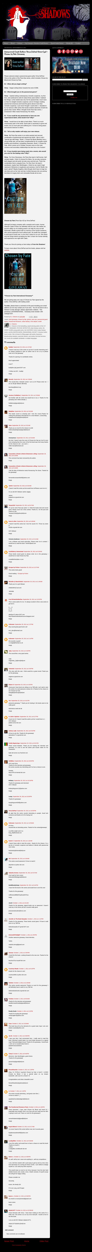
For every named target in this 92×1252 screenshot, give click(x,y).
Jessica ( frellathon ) (15, 395)
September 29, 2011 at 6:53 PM (26, 731)
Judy (10, 651)
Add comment (9, 1230)
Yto (10, 700)
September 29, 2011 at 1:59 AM (23, 379)
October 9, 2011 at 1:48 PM (37, 1107)
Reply (10, 374)
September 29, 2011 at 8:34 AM (22, 485)
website (6, 250)
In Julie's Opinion (14, 716)
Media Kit (69, 43)
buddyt (11, 347)
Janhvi (11, 485)
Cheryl (11, 1053)
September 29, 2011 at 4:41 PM (20, 700)
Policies (19, 43)
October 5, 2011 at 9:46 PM (21, 1053)
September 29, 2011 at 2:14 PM (24, 638)
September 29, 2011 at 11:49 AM (33, 581)
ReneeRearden (13, 1069)
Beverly (11, 379)
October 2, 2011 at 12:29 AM (22, 982)
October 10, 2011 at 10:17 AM (25, 1126)
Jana (10, 425)
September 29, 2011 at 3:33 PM (21, 651)
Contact (78, 43)
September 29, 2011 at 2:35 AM (31, 395)
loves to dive (12, 521)
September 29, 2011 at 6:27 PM (29, 716)
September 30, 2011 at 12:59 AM (24, 823)
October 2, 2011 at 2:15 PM (25, 1011)
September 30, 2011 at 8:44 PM (29, 885)
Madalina (11, 411)
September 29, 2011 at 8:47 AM (25, 505)
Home (6, 43)
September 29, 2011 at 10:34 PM (23, 780)
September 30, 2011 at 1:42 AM (23, 841)
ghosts (29, 319)
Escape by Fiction (14, 567)
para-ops (34, 319)
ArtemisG (11, 668)
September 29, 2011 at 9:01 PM (29, 743)
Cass (10, 1023)
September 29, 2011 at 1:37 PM (24, 624)
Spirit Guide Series (57, 43)
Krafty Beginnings (14, 743)
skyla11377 (12, 1210)
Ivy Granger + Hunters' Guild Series (36, 43)
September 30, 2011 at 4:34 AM (20, 858)
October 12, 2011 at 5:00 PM (22, 1196)
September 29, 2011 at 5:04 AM (26, 438)
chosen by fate (22, 319)
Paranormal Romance (15, 321)
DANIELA (11, 761)
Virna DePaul (13, 810)
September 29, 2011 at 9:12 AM (29, 539)
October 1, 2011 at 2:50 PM (21, 952)
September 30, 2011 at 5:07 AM (28, 872)
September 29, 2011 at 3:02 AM (24, 411)
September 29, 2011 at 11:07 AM (29, 567)
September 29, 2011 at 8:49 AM (26, 521)
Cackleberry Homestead (16, 551)
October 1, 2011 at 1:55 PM (29, 935)
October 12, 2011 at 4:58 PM (22, 1156)
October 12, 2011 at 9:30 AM (25, 1141)
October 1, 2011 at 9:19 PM (27, 968)
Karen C (11, 841)
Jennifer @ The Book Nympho (18, 919)
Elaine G (11, 684)
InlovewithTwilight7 (14, 935)
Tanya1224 (12, 505)
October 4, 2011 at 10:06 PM (21, 1036)
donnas (11, 952)
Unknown (11, 624)
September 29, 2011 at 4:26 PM (23, 684)
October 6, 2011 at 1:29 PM (26, 1069)
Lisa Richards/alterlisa (15, 599)
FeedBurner (73, 97)
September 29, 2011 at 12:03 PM (32, 599)
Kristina (11, 998)
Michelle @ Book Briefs (16, 581)
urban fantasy (26, 321)
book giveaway (13, 319)
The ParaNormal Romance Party (18, 1107)
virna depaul (33, 321)
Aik (10, 858)
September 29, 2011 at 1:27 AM (22, 347)
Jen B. (10, 1036)
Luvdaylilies (12, 1141)
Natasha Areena (13, 872)
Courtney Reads (14, 968)
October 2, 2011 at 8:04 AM (22, 998)
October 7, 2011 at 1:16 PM (18, 1091)
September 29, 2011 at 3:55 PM (24, 668)
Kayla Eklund (13, 1126)
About (12, 43)
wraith (40, 321)
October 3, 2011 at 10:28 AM (20, 1023)
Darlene (11, 982)
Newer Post (9, 1241)
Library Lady (12, 731)
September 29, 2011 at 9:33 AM (33, 551)
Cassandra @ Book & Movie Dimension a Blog (23, 454)
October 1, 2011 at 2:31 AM (21, 903)
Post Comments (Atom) (19, 1245)
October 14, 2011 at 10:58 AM (24, 1210)
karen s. (11, 1156)
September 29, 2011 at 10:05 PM (24, 761)
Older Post (44, 1241)
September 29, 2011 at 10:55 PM (26, 810)
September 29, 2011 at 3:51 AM (21, 425)
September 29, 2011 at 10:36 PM (22, 796)
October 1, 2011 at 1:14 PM (35, 919)
